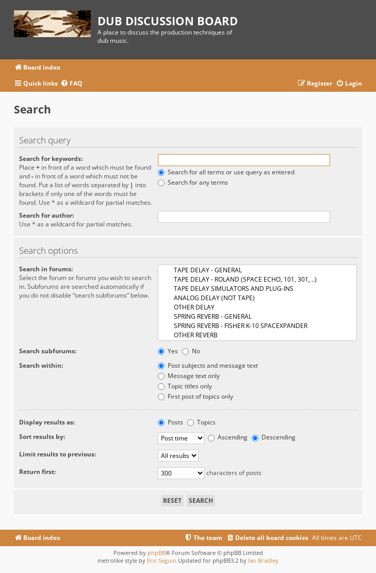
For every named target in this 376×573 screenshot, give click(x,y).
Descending (274, 437)
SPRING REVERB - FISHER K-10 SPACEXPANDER (257, 326)
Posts (170, 422)
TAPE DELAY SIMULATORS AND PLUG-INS (257, 288)
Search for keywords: (51, 158)
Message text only (189, 375)
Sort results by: (42, 436)
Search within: (41, 365)
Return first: (37, 471)
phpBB (157, 552)
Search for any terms (193, 182)
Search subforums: (47, 351)
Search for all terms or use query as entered (226, 172)
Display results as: (47, 422)
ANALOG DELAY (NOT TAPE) (257, 298)
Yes (168, 351)
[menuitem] (71, 84)
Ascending (228, 437)
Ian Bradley (263, 560)
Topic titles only (185, 386)
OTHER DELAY (257, 307)
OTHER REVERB (257, 335)
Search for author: (46, 215)
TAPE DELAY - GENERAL (257, 270)
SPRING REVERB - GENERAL (257, 316)
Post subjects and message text (208, 365)
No (191, 351)
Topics (201, 422)
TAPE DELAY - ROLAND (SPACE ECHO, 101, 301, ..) (257, 279)
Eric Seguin (161, 560)
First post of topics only (195, 396)
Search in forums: (46, 269)
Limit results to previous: (57, 454)
